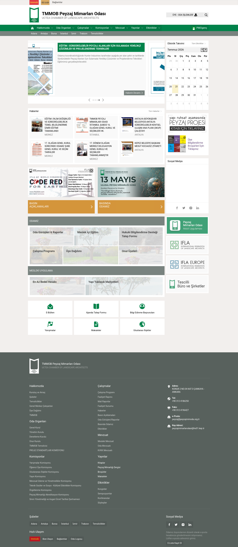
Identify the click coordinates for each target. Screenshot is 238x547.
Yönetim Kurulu (36, 432)
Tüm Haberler (155, 111)
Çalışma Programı (106, 392)
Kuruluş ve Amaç (37, 392)
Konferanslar (104, 498)
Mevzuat (122, 27)
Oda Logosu (76, 539)
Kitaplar (101, 463)
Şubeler (33, 397)
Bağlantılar (57, 2)
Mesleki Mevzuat (106, 441)
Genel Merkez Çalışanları (41, 406)
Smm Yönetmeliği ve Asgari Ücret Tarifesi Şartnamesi (54, 499)
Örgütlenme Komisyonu (40, 490)
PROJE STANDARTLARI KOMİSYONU (46, 450)
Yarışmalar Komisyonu (40, 463)
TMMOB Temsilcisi (38, 446)
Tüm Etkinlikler (199, 43)
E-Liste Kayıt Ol (175, 543)
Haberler (102, 410)
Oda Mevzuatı (104, 446)
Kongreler (102, 489)
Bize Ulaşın (48, 539)
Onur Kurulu (35, 441)
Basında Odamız (105, 424)
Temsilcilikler (97, 33)
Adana (34, 33)
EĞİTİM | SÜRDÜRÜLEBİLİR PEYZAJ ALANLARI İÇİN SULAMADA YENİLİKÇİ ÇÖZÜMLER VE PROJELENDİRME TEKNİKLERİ (117, 47)
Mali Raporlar (104, 401)
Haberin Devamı (152, 93)
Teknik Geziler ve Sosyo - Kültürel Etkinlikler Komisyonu (55, 485)
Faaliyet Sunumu (105, 406)
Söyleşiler (102, 502)
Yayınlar (137, 27)
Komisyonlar (103, 27)
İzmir (73, 33)
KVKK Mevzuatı (105, 450)
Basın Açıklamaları (106, 415)
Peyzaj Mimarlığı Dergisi (109, 467)
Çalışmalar (84, 27)
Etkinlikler (153, 27)
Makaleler (102, 476)
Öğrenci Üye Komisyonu (40, 467)
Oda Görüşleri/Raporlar (108, 419)
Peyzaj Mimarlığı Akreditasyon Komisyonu (49, 494)
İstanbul (64, 33)
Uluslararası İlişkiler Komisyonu (44, 472)
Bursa (54, 33)
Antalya (44, 33)
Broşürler (102, 472)
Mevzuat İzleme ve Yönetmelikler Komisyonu (50, 481)
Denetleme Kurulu (37, 436)
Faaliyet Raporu (105, 397)
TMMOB (33, 415)
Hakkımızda (45, 27)
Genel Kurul (34, 427)
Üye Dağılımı (35, 410)
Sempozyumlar (105, 493)
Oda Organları (65, 27)
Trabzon (83, 33)
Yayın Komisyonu (37, 476)
